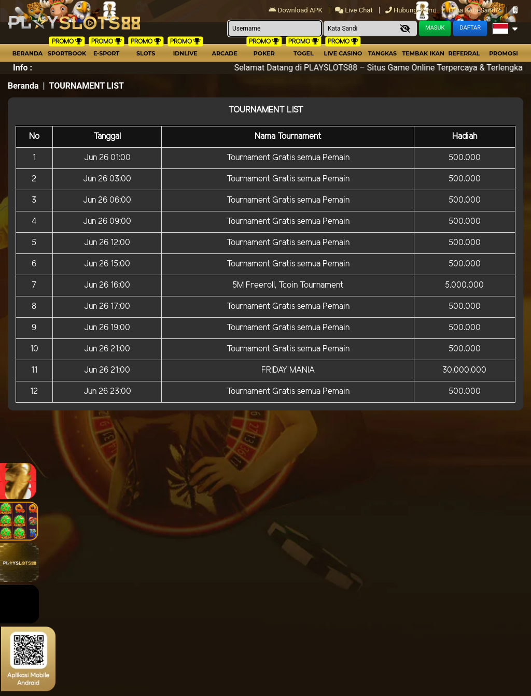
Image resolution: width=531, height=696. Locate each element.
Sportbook (67, 53)
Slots (145, 53)
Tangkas (382, 53)
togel (303, 53)
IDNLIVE (185, 53)
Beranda (27, 53)
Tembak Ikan (423, 53)
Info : (22, 68)
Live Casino (343, 53)
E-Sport (106, 53)
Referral (464, 53)
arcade (224, 53)
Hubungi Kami (411, 10)
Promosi (503, 53)
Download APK (296, 10)
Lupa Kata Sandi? (475, 10)
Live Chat (354, 10)
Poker (264, 53)
